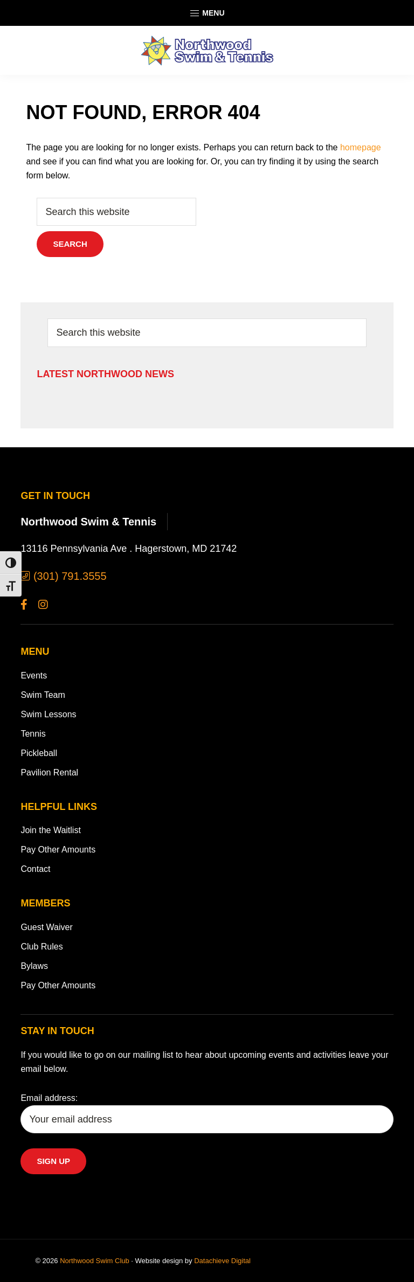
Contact (35, 869)
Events (33, 675)
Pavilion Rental (49, 772)
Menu (206, 13)
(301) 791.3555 (63, 576)
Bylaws (34, 966)
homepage (360, 147)
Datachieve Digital (222, 1261)
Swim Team (42, 694)
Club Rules (41, 946)
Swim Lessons (48, 714)
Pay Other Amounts (57, 849)
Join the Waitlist (50, 830)
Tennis (32, 733)
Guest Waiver (46, 927)
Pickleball (38, 753)
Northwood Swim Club (94, 1261)
